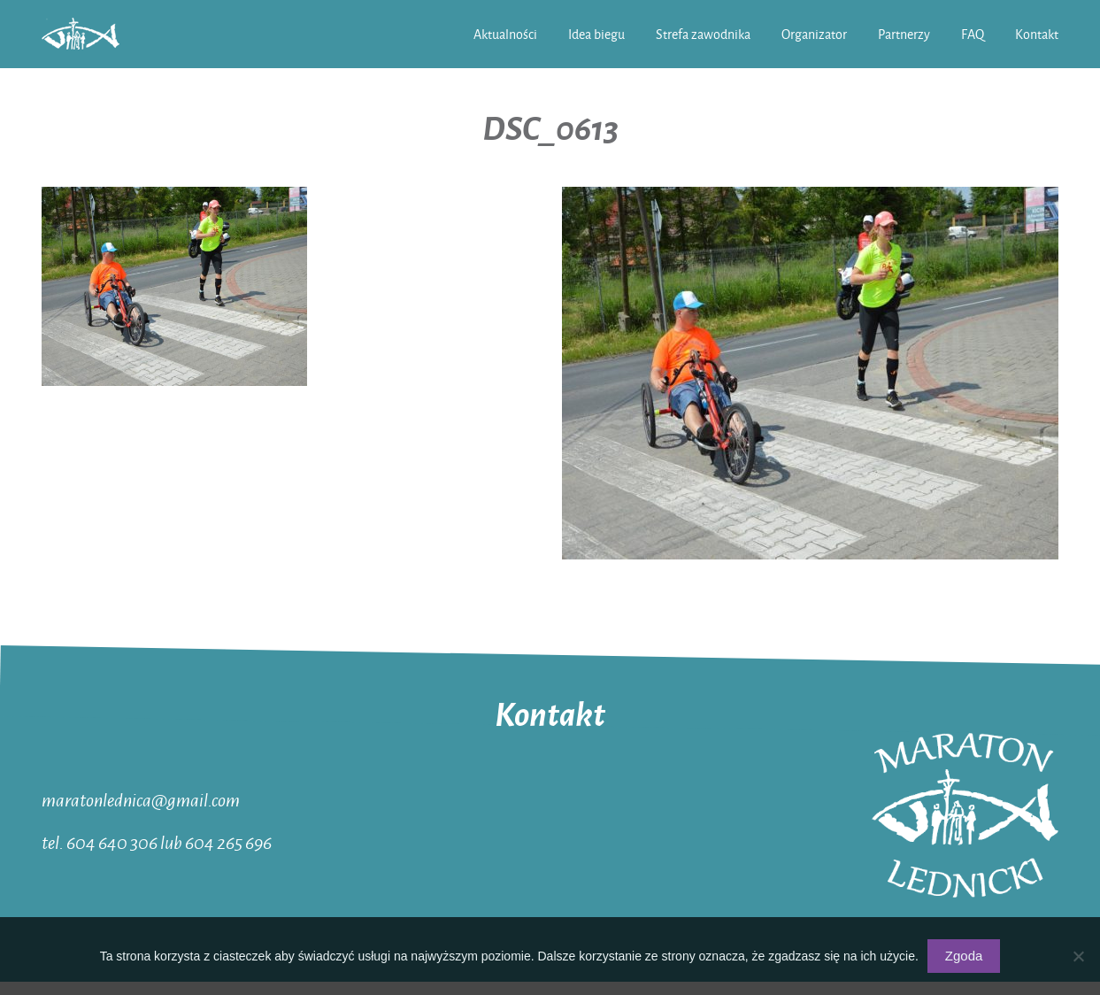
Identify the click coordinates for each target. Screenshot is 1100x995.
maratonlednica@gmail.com (141, 799)
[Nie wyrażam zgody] (1078, 956)
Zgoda (964, 955)
